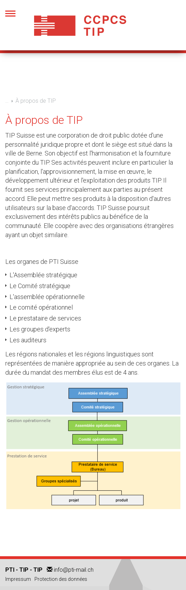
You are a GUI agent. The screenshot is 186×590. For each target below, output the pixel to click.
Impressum (18, 579)
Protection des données (60, 579)
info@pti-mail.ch (74, 569)
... (6, 100)
